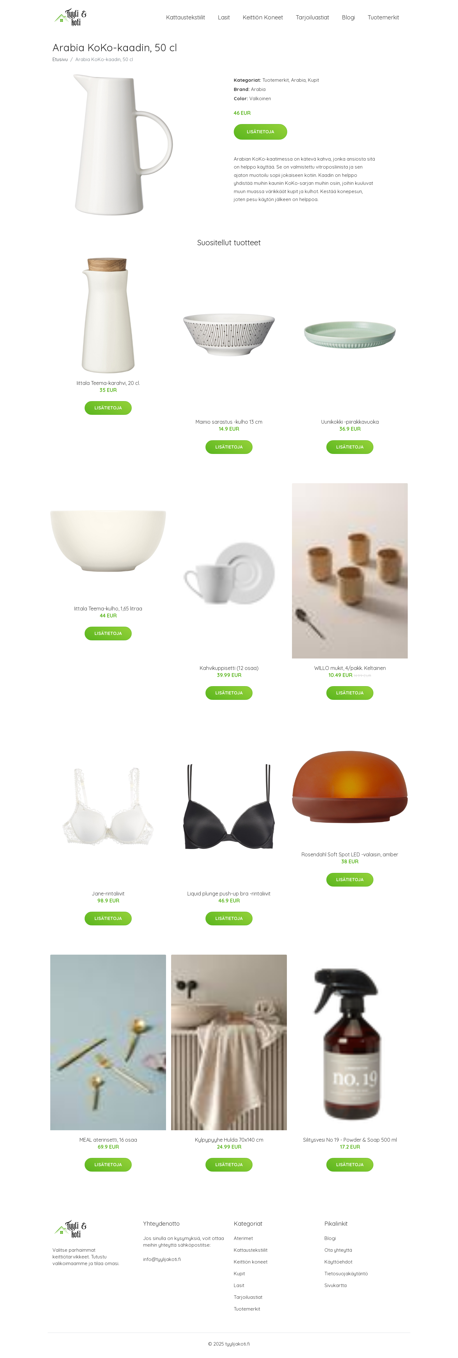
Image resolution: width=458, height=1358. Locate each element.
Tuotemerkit (383, 19)
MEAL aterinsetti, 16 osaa (108, 1143)
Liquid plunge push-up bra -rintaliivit (229, 897)
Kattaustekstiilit (185, 19)
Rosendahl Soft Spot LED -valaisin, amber (350, 858)
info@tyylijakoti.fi (162, 1262)
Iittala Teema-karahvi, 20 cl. (108, 386)
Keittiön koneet (263, 19)
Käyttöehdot (338, 1265)
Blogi (348, 19)
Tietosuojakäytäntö (346, 1277)
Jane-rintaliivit (108, 897)
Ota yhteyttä (338, 1253)
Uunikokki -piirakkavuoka (350, 425)
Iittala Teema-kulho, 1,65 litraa (108, 612)
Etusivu (60, 62)
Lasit (224, 19)
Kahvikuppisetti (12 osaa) (229, 671)
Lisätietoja (260, 135)
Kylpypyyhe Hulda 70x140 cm (229, 1143)
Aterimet (243, 1241)
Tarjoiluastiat (312, 19)
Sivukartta (335, 1288)
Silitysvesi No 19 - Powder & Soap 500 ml (350, 1143)
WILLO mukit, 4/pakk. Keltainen (350, 671)
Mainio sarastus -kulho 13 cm (229, 425)
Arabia (298, 83)
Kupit (313, 83)
